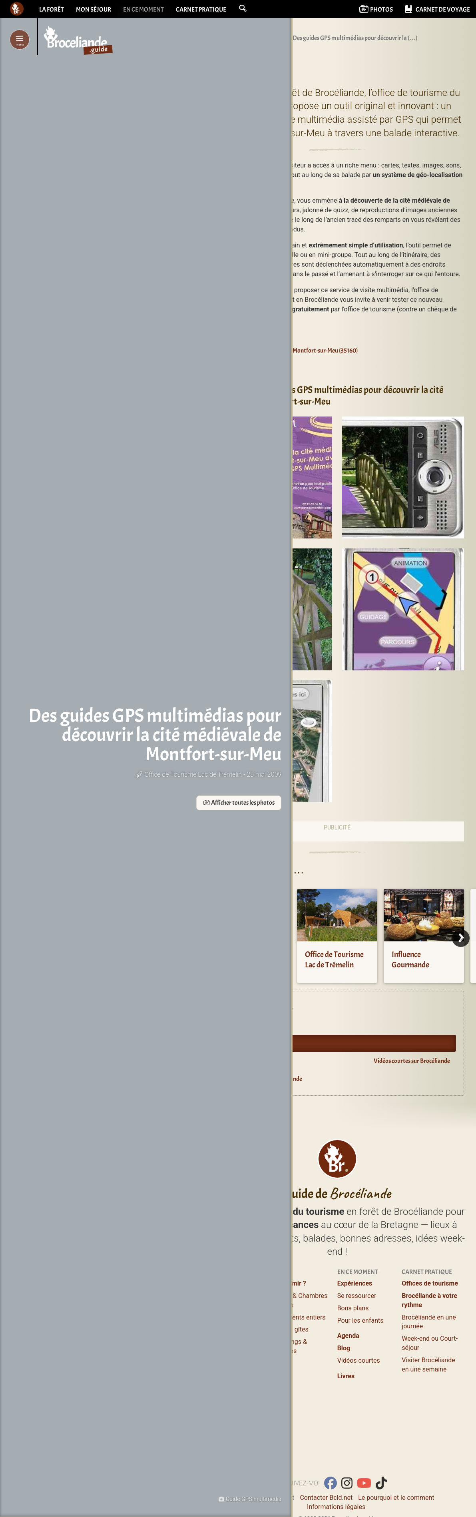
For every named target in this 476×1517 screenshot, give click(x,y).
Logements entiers (299, 1317)
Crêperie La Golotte (248, 954)
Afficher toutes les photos (143, 822)
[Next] (461, 938)
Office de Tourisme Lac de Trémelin (334, 959)
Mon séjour (93, 10)
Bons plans (353, 1308)
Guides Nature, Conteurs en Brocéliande (228, 1354)
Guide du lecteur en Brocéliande (263, 1079)
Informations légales (336, 1507)
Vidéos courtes (358, 1360)
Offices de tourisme (430, 1283)
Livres (346, 1376)
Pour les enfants (360, 1320)
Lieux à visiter (227, 1296)
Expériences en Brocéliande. (258, 1007)
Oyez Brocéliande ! (247, 1043)
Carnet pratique (201, 10)
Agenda (234, 1025)
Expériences (354, 1283)
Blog (344, 1348)
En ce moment (143, 10)
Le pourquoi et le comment (396, 1497)
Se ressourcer (356, 1296)
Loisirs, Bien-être (231, 1332)
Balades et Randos (234, 1320)
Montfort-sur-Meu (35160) (321, 351)
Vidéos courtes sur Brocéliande (412, 1061)
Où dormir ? (289, 1283)
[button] (243, 9)
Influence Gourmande (410, 959)
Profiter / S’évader (234, 1283)
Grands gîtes (291, 1329)
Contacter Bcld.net (326, 1497)
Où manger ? (226, 1308)
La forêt (51, 10)
